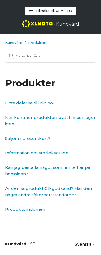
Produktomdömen (25, 209)
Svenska (85, 244)
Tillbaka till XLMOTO (50, 11)
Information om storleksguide (36, 152)
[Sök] (50, 56)
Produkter (37, 43)
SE (32, 243)
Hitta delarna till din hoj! (29, 102)
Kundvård (13, 43)
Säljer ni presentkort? (27, 138)
